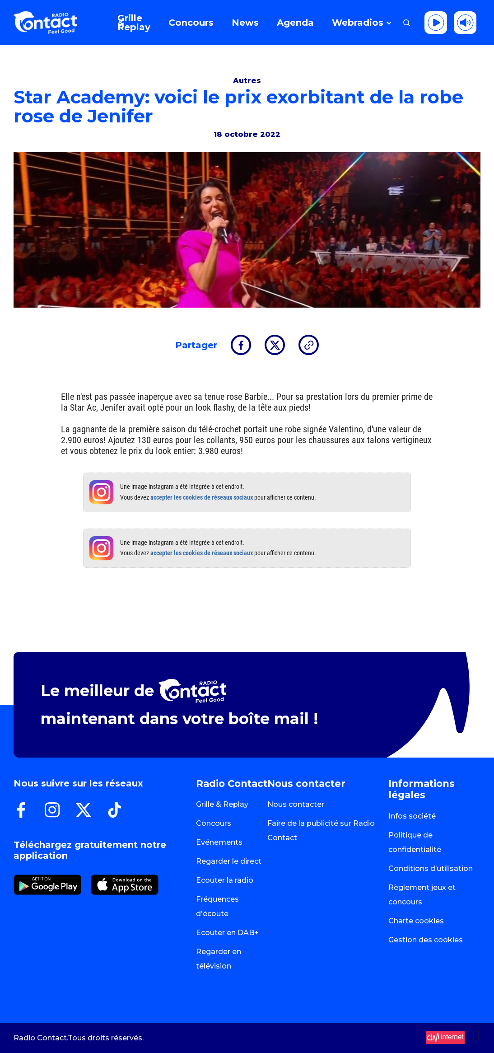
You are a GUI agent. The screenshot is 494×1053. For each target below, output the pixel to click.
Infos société (412, 816)
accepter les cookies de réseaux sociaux (201, 497)
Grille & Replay (222, 804)
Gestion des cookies (425, 940)
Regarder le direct (228, 861)
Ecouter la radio (224, 880)
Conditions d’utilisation (430, 868)
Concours (213, 823)
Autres (247, 80)
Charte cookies (416, 921)
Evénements (219, 842)
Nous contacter (295, 804)
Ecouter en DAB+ (227, 932)
